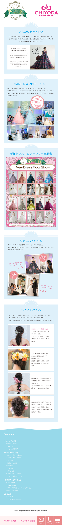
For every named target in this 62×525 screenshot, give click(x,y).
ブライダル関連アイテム (14, 476)
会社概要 (10, 497)
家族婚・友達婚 (12, 463)
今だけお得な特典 (12, 449)
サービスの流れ (12, 443)
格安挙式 (10, 465)
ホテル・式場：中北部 (14, 458)
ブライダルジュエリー (14, 473)
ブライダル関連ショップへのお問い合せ (19, 488)
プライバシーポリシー (14, 499)
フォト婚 (10, 468)
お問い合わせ (11, 482)
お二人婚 (10, 460)
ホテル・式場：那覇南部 (14, 455)
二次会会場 (10, 471)
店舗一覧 (10, 446)
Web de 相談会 (11, 485)
